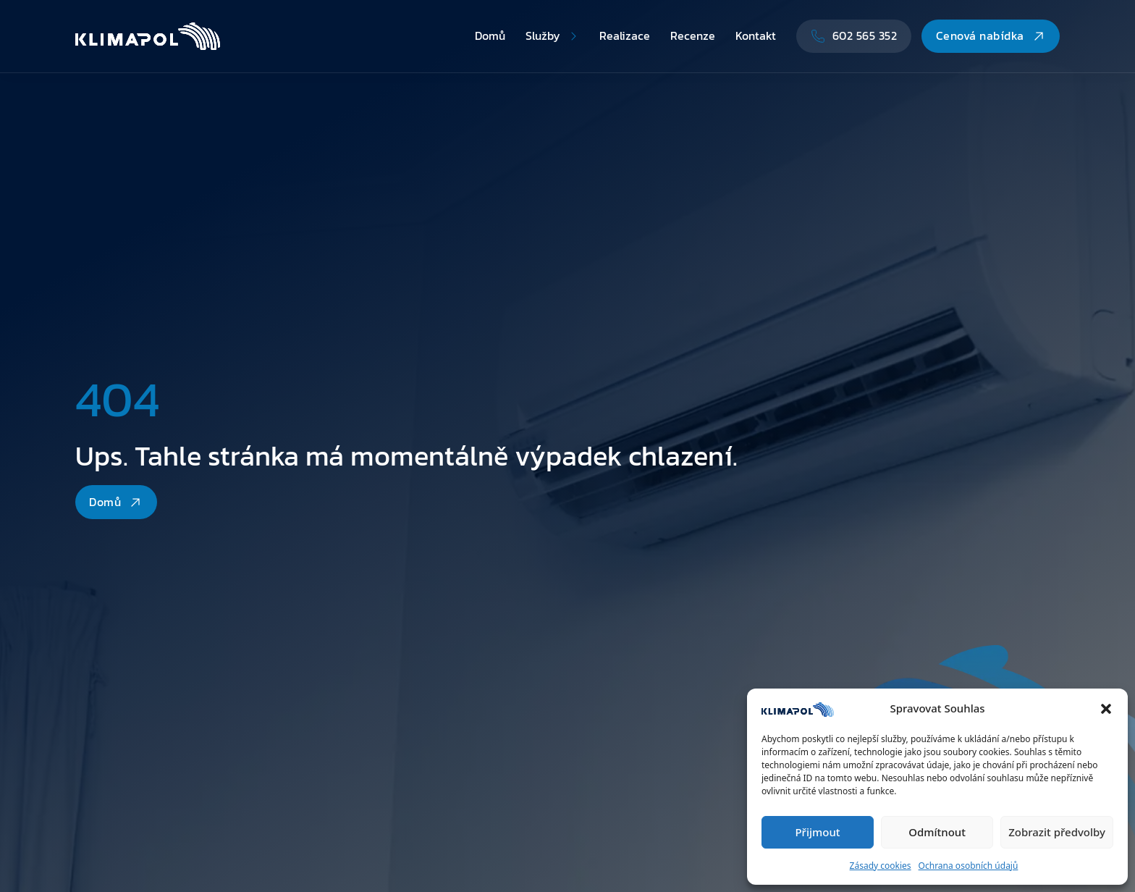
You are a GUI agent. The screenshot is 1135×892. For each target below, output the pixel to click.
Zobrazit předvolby (1056, 832)
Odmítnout (937, 832)
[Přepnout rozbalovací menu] (573, 36)
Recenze (692, 35)
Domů (490, 35)
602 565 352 (854, 35)
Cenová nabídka (991, 35)
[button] (1106, 709)
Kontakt (755, 35)
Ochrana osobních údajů (968, 865)
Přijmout (817, 832)
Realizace (624, 35)
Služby (543, 35)
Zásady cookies (880, 865)
